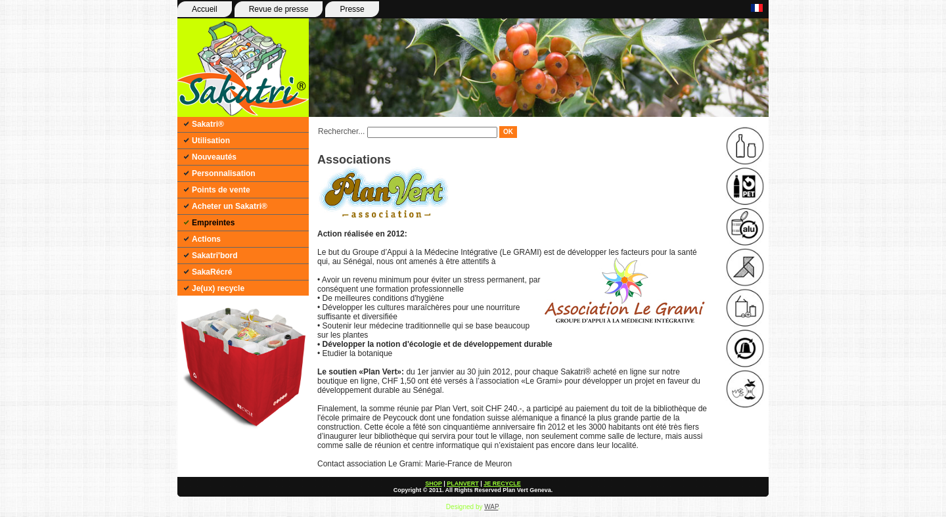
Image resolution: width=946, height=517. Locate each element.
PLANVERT (463, 483)
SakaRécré (212, 272)
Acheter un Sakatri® (229, 206)
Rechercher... (341, 131)
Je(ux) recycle (218, 288)
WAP (491, 506)
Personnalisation (224, 173)
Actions (206, 239)
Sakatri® (208, 124)
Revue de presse (279, 9)
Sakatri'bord (215, 255)
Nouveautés (214, 157)
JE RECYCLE (502, 483)
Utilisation (211, 140)
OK (508, 131)
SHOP (433, 483)
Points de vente (221, 189)
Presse (352, 9)
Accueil (204, 9)
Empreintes (213, 222)
